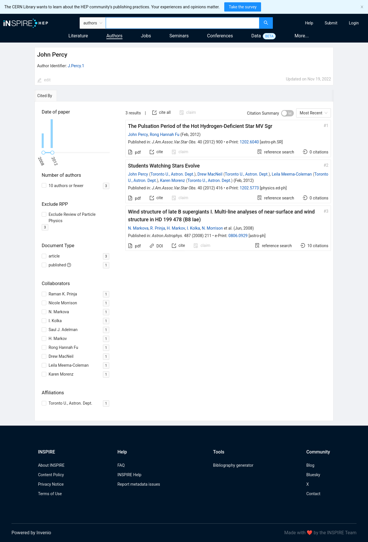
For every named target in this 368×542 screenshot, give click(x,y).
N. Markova (138, 228)
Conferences (220, 36)
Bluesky (313, 474)
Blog (310, 465)
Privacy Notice (51, 484)
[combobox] (182, 23)
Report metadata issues (138, 484)
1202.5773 (249, 188)
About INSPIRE (51, 465)
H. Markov (176, 228)
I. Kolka (193, 228)
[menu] (321, 23)
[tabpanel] (184, 261)
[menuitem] (309, 23)
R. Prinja (157, 228)
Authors (114, 36)
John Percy (138, 134)
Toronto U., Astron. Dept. (172, 174)
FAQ (120, 465)
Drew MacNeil (210, 174)
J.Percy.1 (76, 66)
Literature (78, 36)
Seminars (179, 36)
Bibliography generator (233, 465)
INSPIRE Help (129, 474)
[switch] (287, 113)
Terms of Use (50, 493)
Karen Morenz (172, 180)
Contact (313, 493)
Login (354, 23)
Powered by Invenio (31, 532)
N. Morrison (212, 228)
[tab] (51, 96)
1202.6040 (249, 142)
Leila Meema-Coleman (292, 174)
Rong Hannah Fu (164, 134)
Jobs (146, 36)
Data (256, 36)
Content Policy (51, 474)
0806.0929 (238, 235)
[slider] (43, 153)
